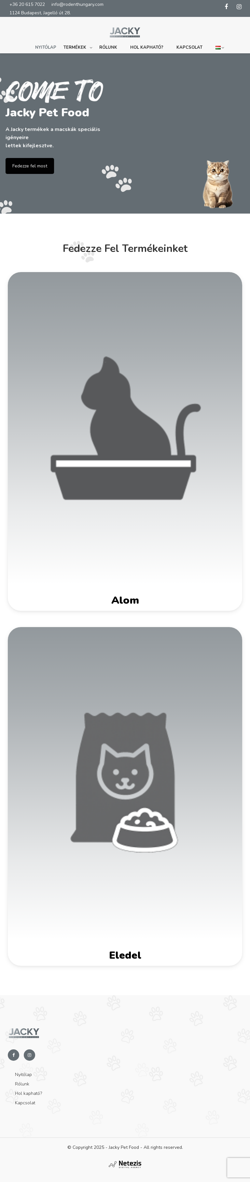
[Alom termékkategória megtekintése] (125, 441)
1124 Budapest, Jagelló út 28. (40, 13)
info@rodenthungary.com (77, 4)
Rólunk (108, 47)
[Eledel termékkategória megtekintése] (125, 796)
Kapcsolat (189, 47)
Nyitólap (45, 47)
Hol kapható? (146, 47)
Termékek (74, 47)
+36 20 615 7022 (27, 4)
